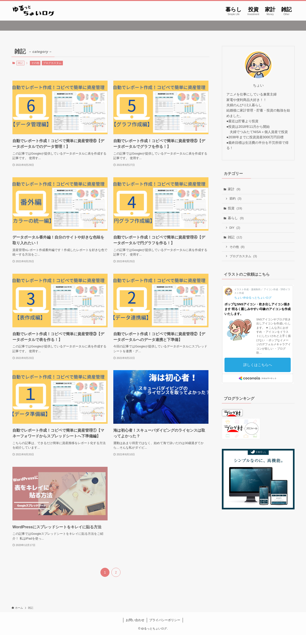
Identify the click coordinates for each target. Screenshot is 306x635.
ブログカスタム (52, 62)
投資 (235, 208)
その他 (35, 62)
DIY (235, 227)
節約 (235, 198)
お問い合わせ (135, 620)
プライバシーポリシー (164, 620)
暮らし (236, 218)
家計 (234, 189)
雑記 (235, 237)
